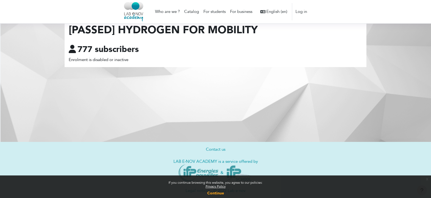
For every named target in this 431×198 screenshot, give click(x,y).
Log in (301, 11)
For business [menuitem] (241, 11)
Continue (215, 193)
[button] (274, 11)
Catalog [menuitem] (191, 11)
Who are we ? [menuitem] (167, 11)
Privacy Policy (216, 186)
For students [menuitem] (214, 11)
